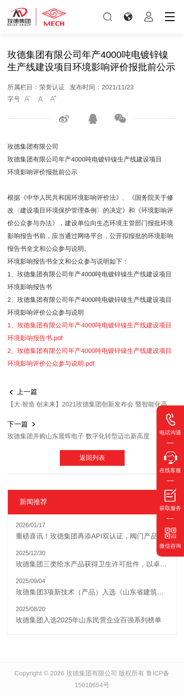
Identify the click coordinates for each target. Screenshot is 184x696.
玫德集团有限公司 (91, 673)
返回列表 (92, 457)
